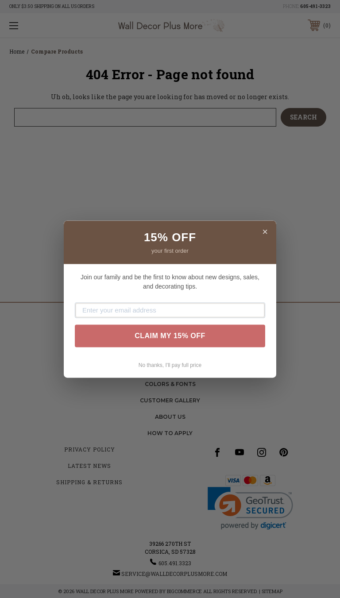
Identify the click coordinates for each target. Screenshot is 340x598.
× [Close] (265, 231)
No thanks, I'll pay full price (170, 365)
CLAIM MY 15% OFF (170, 336)
